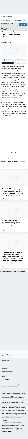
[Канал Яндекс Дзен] (7, 63)
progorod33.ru (5, 404)
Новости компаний (6, 382)
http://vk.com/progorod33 (7, 411)
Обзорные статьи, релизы (7, 371)
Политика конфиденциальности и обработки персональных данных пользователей (11, 385)
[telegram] (16, 153)
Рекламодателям (18, 20)
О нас (3, 363)
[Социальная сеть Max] (20, 63)
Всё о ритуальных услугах (7, 20)
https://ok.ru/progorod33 (18, 411)
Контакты (4, 373)
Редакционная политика (7, 365)
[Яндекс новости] (20, 60)
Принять (23, 24)
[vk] (12, 153)
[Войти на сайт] (25, 16)
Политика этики (5, 368)
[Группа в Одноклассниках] (5, 355)
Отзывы (3, 376)
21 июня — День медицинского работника (14, 162)
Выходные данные (5, 360)
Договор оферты (5, 379)
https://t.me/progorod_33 (7, 413)
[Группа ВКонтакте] (7, 60)
